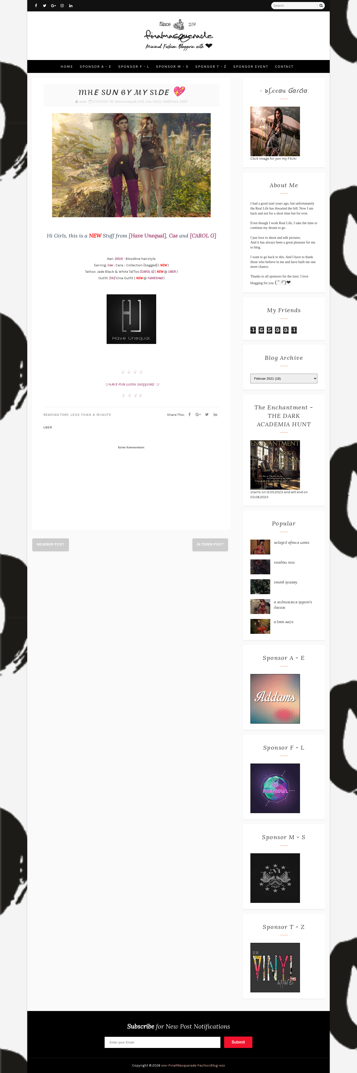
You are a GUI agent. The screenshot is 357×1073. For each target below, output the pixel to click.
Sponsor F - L (133, 66)
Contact (284, 66)
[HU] (141, 101)
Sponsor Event (250, 66)
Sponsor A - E (96, 66)
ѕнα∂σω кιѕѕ (284, 562)
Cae (148, 101)
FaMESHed (170, 101)
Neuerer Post (50, 544)
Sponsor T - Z (211, 66)
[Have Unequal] (125, 101)
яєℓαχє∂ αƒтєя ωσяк (291, 542)
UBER (183, 101)
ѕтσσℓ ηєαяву (285, 582)
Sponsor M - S (172, 66)
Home (66, 66)
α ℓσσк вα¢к (284, 621)
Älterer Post (210, 544)
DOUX (157, 101)
